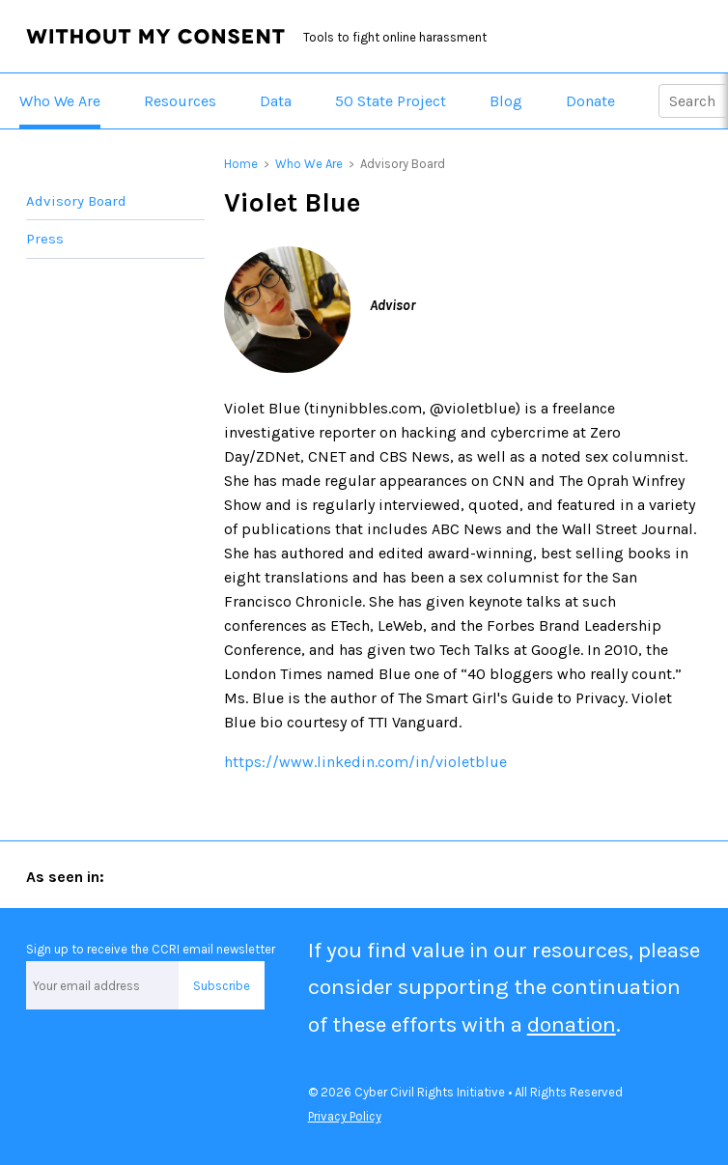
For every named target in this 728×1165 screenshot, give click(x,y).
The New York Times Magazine (474, 875)
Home (241, 163)
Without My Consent (155, 36)
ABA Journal (169, 875)
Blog (506, 101)
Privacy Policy (344, 1116)
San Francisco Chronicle (639, 875)
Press (45, 238)
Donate (590, 101)
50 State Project (390, 101)
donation (571, 1024)
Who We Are (59, 101)
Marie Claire (330, 875)
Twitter (47, 1055)
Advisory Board (76, 201)
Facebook (118, 1055)
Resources (180, 101)
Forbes (252, 875)
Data (276, 101)
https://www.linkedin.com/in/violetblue (365, 762)
